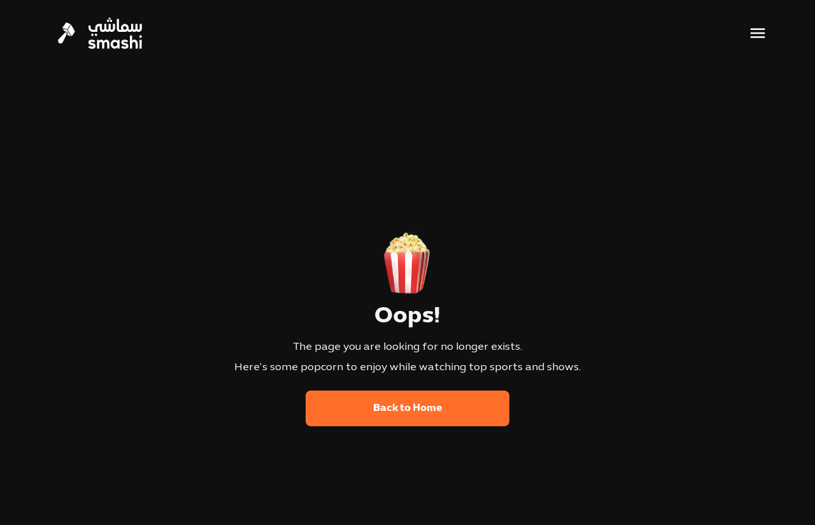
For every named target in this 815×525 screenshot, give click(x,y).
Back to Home (408, 408)
